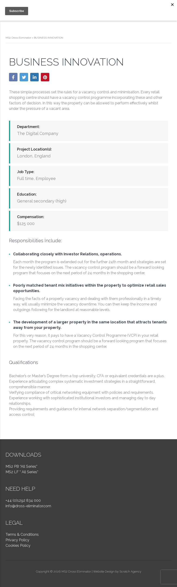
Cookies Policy (18, 545)
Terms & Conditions (22, 534)
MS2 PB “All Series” (21, 466)
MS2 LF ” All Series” (22, 472)
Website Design (104, 571)
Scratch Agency (130, 571)
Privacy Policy (17, 540)
